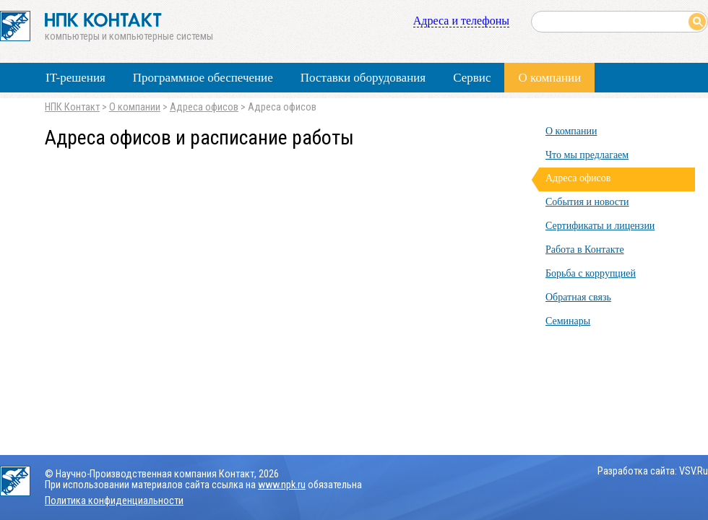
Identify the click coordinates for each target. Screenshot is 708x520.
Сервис (472, 77)
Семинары (567, 321)
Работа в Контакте (584, 249)
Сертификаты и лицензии (600, 225)
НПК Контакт (72, 107)
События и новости (587, 201)
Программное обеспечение (203, 77)
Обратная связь (578, 297)
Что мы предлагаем (587, 155)
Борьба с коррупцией (590, 273)
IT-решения (75, 77)
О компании (549, 77)
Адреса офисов (204, 107)
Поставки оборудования (363, 77)
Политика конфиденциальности (114, 501)
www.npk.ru (282, 485)
